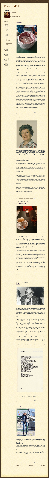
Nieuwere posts (18, 465)
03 (6, 36)
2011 (6, 63)
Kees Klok (14, 12)
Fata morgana (8, 45)
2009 (6, 65)
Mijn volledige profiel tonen (15, 16)
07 (6, 31)
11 (6, 26)
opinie (19, 279)
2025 (6, 24)
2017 (6, 55)
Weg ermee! (8, 40)
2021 (6, 50)
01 (6, 39)
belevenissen (20, 401)
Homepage (31, 465)
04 (6, 35)
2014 (6, 59)
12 (6, 25)
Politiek (19, 113)
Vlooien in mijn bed (9, 43)
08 (6, 30)
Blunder (7, 44)
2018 (6, 54)
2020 (6, 51)
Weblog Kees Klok (11, 6)
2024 (6, 46)
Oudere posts (42, 465)
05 (6, 34)
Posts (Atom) (23, 467)
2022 (6, 49)
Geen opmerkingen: (31, 112)
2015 (6, 58)
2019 (6, 53)
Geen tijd (7, 41)
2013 (6, 60)
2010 (6, 64)
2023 (6, 48)
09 (6, 29)
